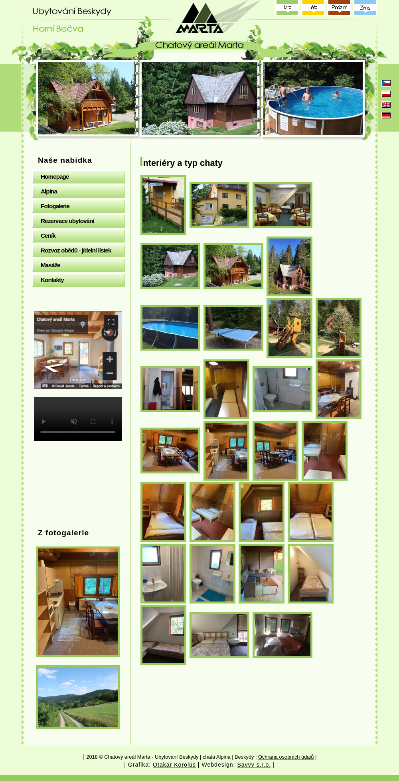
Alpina (49, 191)
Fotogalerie (55, 206)
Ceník (48, 235)
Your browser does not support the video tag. (78, 419)
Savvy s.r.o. (254, 764)
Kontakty (52, 279)
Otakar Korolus (174, 764)
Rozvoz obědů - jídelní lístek (76, 250)
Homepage (55, 176)
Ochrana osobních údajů (286, 757)
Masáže (50, 265)
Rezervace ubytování (67, 220)
